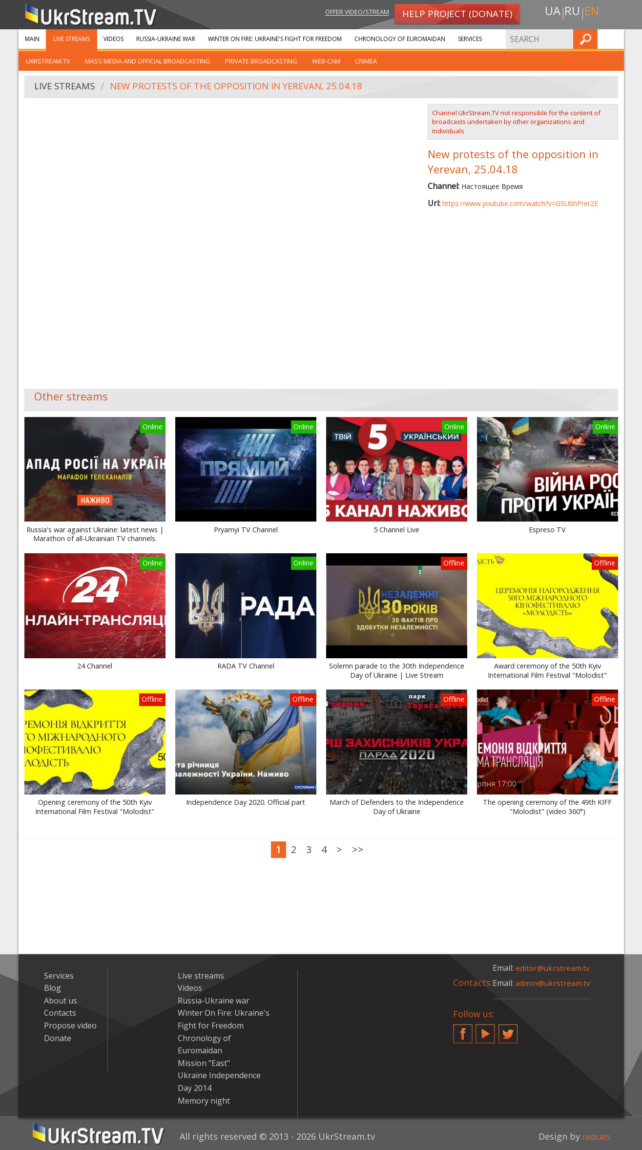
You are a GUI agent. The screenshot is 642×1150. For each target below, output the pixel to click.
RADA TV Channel (245, 666)
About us (60, 1000)
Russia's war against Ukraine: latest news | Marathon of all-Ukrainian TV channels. (95, 534)
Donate (57, 1038)
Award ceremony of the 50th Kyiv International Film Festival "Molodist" (547, 671)
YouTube (485, 1030)
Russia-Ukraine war (165, 39)
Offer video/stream (349, 13)
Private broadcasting (261, 61)
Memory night (204, 1100)
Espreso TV (547, 529)
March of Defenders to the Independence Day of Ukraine (397, 807)
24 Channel (94, 666)
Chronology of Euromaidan (399, 39)
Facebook (463, 1030)
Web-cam (326, 61)
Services (470, 39)
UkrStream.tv (48, 61)
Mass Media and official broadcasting (147, 61)
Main (32, 39)
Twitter (508, 1030)
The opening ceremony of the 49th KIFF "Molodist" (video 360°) (547, 807)
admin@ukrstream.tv (554, 983)
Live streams (71, 39)
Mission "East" (204, 1063)
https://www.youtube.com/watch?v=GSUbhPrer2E (520, 203)
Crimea (366, 61)
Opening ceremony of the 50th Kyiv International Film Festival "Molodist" (94, 807)
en (593, 13)
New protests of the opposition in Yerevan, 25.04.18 (248, 87)
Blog (52, 988)
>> (358, 849)
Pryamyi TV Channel (246, 529)
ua (550, 13)
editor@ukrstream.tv (553, 967)
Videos (114, 39)
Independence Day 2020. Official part (245, 802)
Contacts (60, 1012)
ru (571, 13)
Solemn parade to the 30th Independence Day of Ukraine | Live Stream (396, 671)
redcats (594, 1136)
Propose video (70, 1025)
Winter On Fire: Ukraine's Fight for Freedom (275, 39)
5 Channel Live (396, 529)
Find (613, 38)
